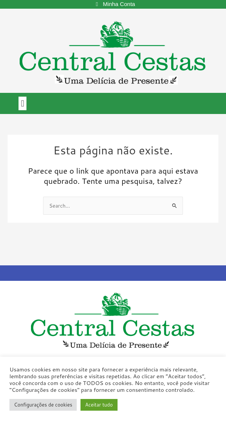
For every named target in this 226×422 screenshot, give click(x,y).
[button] (22, 103)
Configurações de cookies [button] (43, 404)
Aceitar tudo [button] (99, 404)
